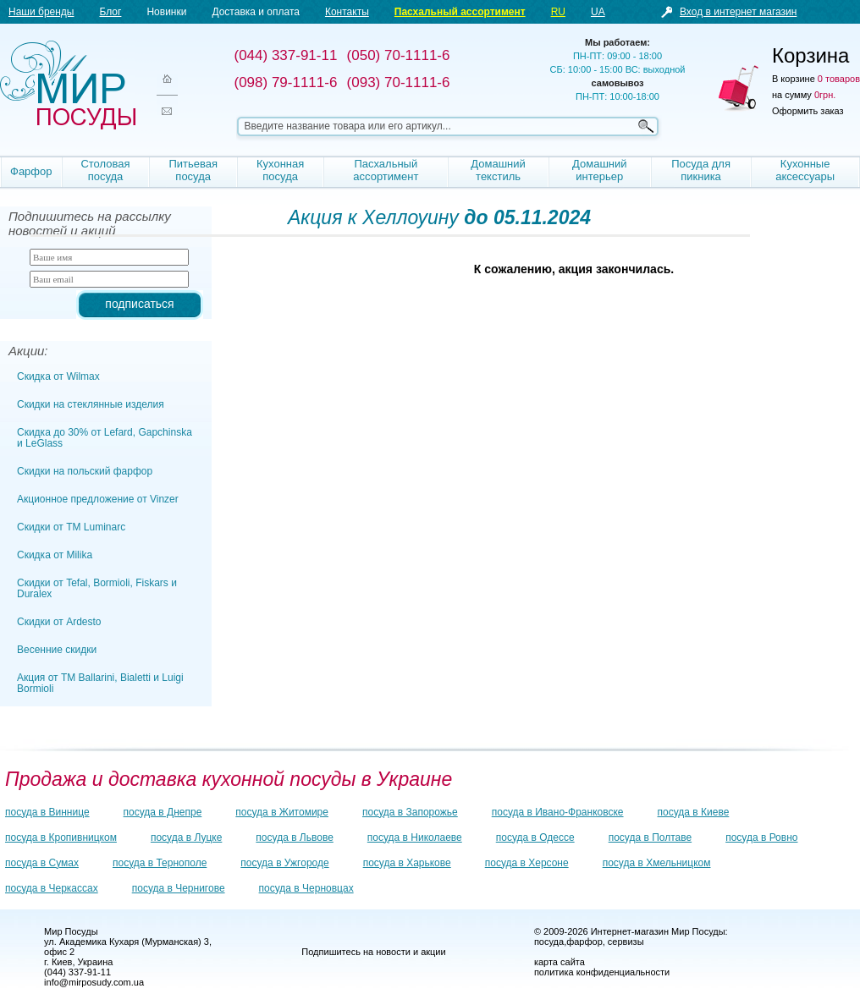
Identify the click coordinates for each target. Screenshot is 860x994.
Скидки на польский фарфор (84, 471)
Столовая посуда (105, 170)
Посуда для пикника (700, 170)
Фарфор (31, 171)
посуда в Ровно (761, 837)
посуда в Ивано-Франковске (558, 812)
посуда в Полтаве (650, 837)
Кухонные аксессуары (805, 170)
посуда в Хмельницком (657, 863)
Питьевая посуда (193, 170)
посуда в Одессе (535, 837)
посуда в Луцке (186, 837)
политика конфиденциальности (602, 972)
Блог (110, 12)
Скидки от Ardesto (59, 622)
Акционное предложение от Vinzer (98, 499)
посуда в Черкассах (51, 888)
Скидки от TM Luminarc (71, 527)
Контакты (347, 12)
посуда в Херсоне (527, 863)
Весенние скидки (56, 650)
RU (558, 12)
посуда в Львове (294, 837)
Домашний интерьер (599, 170)
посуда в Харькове (407, 863)
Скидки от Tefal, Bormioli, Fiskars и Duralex (97, 588)
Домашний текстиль (498, 170)
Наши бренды (41, 12)
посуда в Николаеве (414, 837)
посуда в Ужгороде (284, 863)
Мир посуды (67, 85)
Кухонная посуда (280, 170)
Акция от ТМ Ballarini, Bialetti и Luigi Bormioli (100, 683)
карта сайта (559, 962)
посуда (549, 941)
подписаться (139, 303)
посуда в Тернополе (160, 863)
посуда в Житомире (281, 812)
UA (598, 12)
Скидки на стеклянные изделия (90, 404)
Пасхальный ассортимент (460, 12)
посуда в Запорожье (410, 812)
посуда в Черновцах (306, 888)
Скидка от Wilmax (58, 376)
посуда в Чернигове (178, 888)
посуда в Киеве (694, 812)
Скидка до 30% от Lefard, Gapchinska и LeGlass (104, 437)
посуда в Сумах (42, 863)
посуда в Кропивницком (61, 837)
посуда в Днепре (163, 812)
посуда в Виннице (47, 812)
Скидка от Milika (54, 555)
